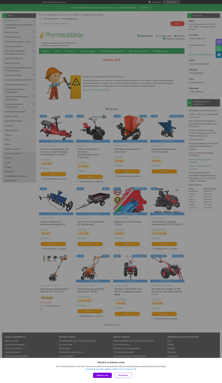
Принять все (102, 375)
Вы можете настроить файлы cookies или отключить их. (110, 369)
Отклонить (123, 375)
